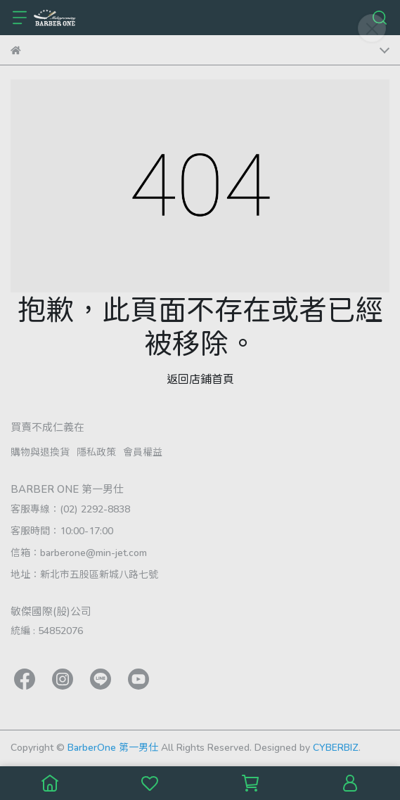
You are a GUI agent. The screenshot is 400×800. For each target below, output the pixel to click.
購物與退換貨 (40, 452)
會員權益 (142, 452)
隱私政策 (96, 452)
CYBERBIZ (336, 747)
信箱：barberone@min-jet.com (79, 552)
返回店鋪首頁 (200, 378)
